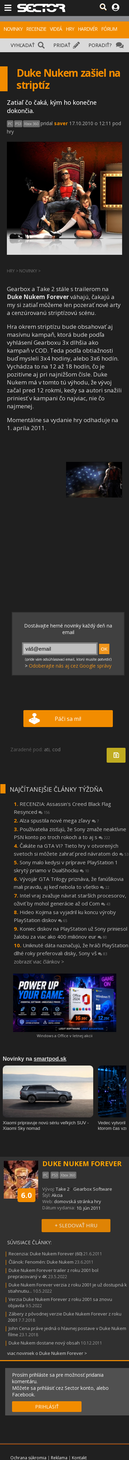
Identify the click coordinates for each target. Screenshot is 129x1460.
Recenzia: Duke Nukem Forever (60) (45, 1253)
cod (56, 749)
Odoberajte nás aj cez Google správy (70, 665)
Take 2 (62, 1189)
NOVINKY (12, 29)
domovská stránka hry (77, 1201)
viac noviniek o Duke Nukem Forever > (47, 1353)
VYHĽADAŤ (23, 45)
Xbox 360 (31, 123)
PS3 (18, 123)
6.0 (26, 1195)
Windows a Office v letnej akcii (65, 1035)
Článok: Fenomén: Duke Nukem (41, 1262)
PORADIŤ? (99, 45)
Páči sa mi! (68, 719)
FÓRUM (109, 29)
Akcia (57, 1195)
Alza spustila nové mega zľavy (59, 820)
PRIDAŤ (62, 45)
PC (10, 123)
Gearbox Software (92, 1189)
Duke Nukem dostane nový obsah (44, 1343)
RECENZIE (36, 29)
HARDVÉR (87, 29)
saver (61, 123)
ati (47, 749)
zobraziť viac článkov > (39, 961)
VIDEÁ (56, 29)
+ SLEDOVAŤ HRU (76, 1225)
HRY (70, 29)
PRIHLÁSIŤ (47, 1406)
